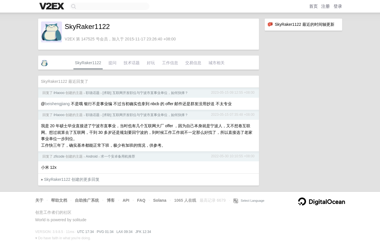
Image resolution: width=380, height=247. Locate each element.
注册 (325, 6)
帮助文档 (59, 200)
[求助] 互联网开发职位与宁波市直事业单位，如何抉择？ (145, 93)
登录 (338, 6)
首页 (313, 6)
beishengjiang (57, 103)
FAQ (141, 200)
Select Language (248, 200)
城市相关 (216, 62)
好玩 (151, 62)
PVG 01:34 (105, 232)
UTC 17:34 (85, 232)
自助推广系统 (87, 200)
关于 (39, 200)
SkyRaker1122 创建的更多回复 (72, 179)
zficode (59, 156)
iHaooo (59, 93)
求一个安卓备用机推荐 (118, 156)
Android (92, 156)
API (125, 200)
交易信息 (193, 62)
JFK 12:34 (143, 232)
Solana (159, 200)
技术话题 (132, 62)
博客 (111, 200)
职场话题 (93, 93)
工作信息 (170, 62)
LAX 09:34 (124, 232)
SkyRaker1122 (88, 62)
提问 (112, 62)
